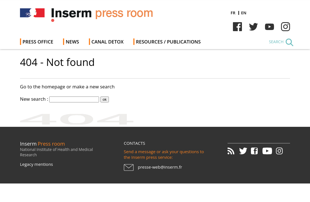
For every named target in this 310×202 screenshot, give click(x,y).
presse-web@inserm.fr (160, 167)
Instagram (285, 26)
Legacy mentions (36, 164)
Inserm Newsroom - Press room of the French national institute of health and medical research (99, 16)
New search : (34, 99)
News (72, 41)
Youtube (269, 26)
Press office (38, 41)
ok (105, 99)
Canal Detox (107, 41)
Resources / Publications (168, 41)
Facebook (237, 26)
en (243, 12)
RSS (233, 151)
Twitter (253, 26)
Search (276, 41)
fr (233, 12)
